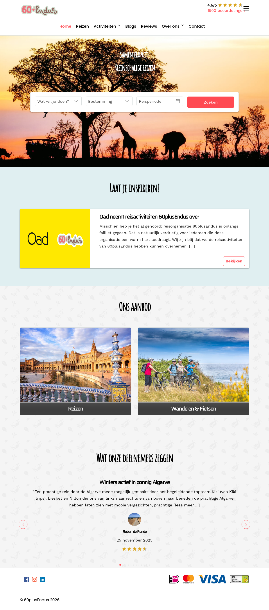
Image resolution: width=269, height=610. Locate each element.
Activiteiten (105, 26)
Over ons (170, 26)
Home (65, 26)
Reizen (82, 26)
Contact (197, 26)
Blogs (130, 26)
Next (246, 524)
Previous (23, 524)
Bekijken (234, 261)
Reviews (149, 26)
